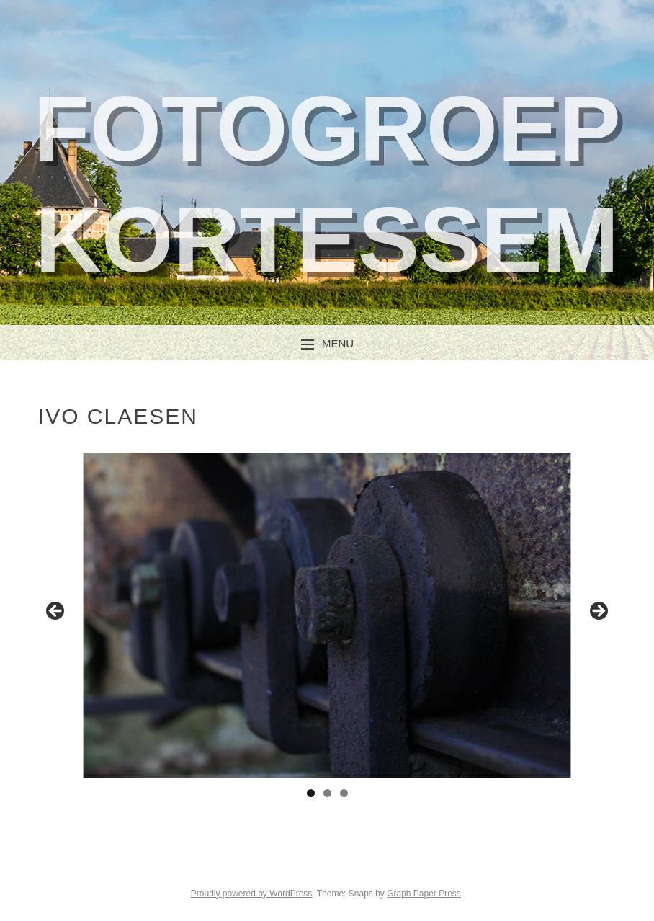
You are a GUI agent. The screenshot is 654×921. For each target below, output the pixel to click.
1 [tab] (311, 793)
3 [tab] (344, 793)
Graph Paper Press (424, 894)
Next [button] (598, 612)
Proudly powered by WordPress (252, 894)
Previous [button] (56, 612)
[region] (327, 615)
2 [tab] (327, 793)
